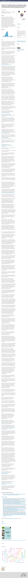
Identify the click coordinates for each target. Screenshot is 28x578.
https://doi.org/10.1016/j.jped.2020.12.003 (6, 138)
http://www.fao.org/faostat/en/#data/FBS (6, 115)
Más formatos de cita (20, 37)
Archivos (5, 2)
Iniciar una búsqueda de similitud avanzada (11, 518)
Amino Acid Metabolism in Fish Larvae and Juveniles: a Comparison (13, 499)
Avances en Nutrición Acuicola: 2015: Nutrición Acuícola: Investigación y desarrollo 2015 (14, 494)
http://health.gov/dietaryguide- (9, 428)
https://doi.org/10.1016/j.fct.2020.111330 (6, 64)
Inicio (2, 2)
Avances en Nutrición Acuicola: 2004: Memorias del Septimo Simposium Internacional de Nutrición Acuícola (14, 508)
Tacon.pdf (19, 24)
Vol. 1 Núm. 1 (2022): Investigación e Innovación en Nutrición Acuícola (14, 2)
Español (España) (3, 523)
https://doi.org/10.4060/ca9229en (5, 112)
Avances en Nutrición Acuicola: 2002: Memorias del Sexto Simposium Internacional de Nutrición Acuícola (14, 499)
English (2, 522)
